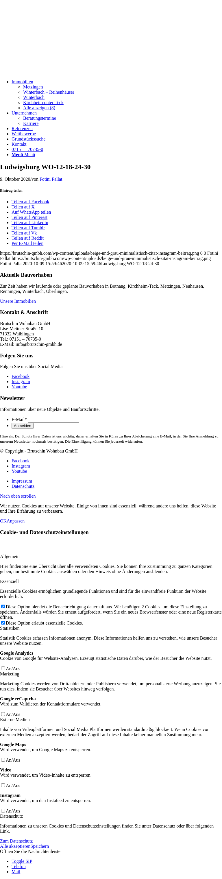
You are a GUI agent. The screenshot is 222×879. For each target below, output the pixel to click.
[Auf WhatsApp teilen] (31, 212)
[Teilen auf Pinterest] (29, 217)
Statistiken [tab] (10, 628)
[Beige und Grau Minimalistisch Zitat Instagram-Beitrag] (43, 71)
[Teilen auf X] (23, 206)
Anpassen (16, 520)
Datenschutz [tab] (11, 816)
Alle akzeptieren (15, 846)
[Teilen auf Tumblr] (28, 227)
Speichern (39, 846)
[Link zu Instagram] (21, 381)
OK (3, 520)
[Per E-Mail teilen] (27, 243)
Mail (16, 871)
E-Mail (19, 419)
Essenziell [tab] (9, 581)
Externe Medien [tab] (15, 719)
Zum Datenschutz (16, 841)
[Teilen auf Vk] (24, 232)
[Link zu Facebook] (20, 376)
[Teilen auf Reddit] (28, 238)
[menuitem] (117, 94)
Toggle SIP (22, 861)
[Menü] (23, 154)
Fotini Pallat (51, 179)
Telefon (19, 866)
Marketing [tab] (9, 673)
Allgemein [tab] (10, 556)
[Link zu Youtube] (19, 386)
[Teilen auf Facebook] (30, 201)
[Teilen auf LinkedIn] (30, 222)
